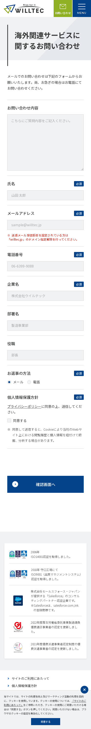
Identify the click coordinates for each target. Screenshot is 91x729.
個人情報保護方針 (24, 685)
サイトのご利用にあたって (30, 678)
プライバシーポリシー (24, 406)
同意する (45, 721)
